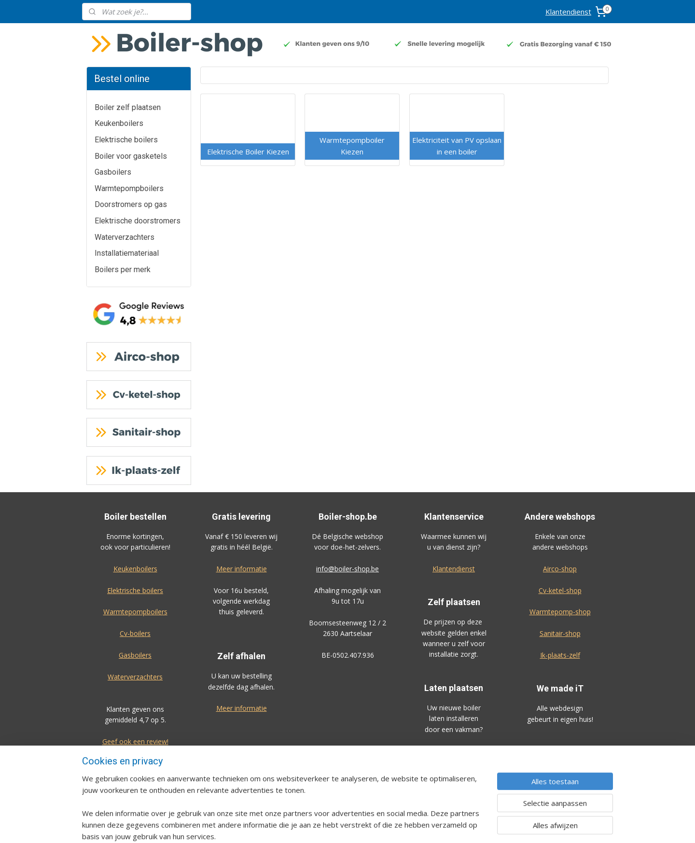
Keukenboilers (119, 123)
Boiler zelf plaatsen (128, 107)
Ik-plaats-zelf (560, 655)
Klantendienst (568, 11)
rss (397, 825)
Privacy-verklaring (560, 773)
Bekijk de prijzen (453, 750)
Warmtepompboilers (129, 188)
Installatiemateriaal (127, 253)
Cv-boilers (135, 633)
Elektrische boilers (126, 139)
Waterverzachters (124, 237)
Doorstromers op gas (131, 204)
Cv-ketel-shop (560, 590)
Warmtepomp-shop (560, 611)
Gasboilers (113, 172)
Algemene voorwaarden (560, 751)
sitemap (376, 825)
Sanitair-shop (560, 633)
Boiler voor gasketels (131, 156)
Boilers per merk (123, 269)
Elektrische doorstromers (138, 220)
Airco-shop (560, 568)
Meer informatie (241, 568)
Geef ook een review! (135, 741)
